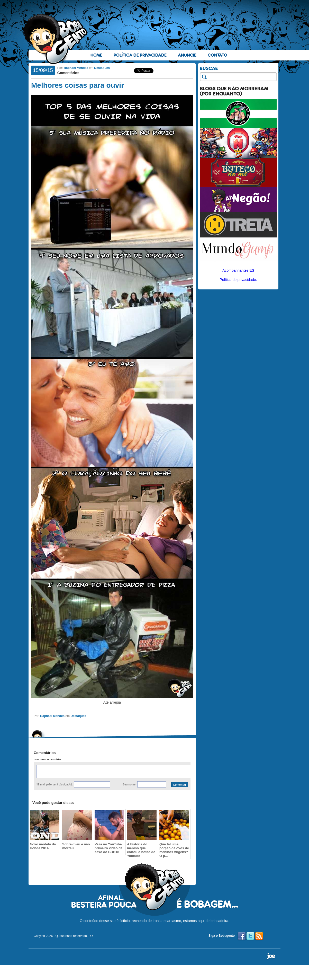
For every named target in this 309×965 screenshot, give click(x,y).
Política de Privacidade (140, 55)
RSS (259, 936)
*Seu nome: (129, 784)
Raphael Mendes (76, 68)
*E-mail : (54, 784)
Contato (217, 55)
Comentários (68, 73)
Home (96, 55)
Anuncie (187, 55)
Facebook (241, 936)
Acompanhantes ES (238, 270)
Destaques (102, 68)
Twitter (250, 936)
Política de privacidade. (238, 280)
